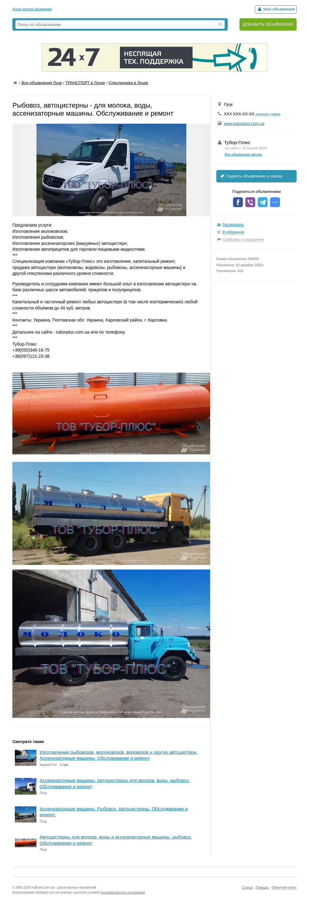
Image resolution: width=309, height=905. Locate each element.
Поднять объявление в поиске (250, 176)
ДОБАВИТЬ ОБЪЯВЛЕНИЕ (268, 24)
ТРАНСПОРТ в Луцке (85, 82)
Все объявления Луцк (42, 82)
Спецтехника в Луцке (128, 82)
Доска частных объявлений (32, 9)
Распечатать (233, 225)
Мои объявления (276, 9)
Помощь (262, 887)
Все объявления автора (243, 154)
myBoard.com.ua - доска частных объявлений (63, 887)
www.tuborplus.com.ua (244, 123)
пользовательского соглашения (122, 892)
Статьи (247, 887)
